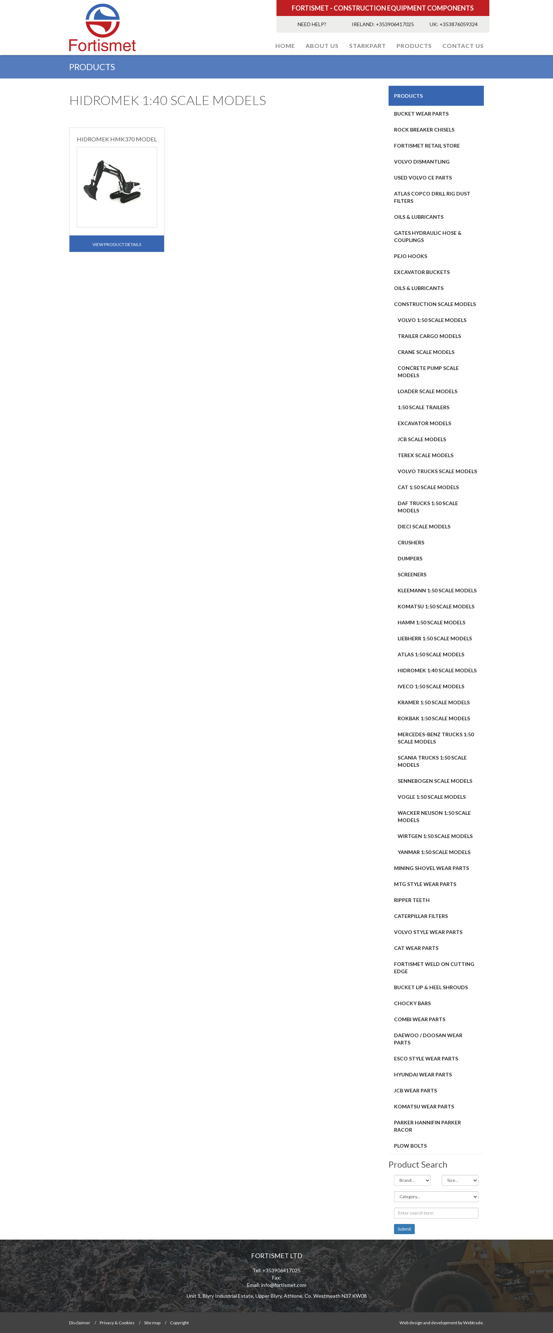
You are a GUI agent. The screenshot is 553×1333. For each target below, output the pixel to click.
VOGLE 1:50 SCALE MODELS (432, 797)
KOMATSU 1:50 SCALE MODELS (436, 606)
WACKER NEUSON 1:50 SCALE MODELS (434, 816)
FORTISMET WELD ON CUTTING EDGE (434, 967)
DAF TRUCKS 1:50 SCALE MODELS (428, 507)
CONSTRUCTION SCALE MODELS (435, 304)
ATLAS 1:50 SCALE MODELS (431, 654)
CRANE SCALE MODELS (426, 352)
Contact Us (463, 45)
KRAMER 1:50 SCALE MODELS (434, 702)
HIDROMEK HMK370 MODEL (117, 139)
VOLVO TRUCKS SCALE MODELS (437, 471)
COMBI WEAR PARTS (419, 1019)
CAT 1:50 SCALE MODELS (428, 487)
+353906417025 (395, 24)
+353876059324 (458, 24)
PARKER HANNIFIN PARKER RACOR (427, 1126)
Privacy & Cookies (117, 1322)
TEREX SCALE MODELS (425, 455)
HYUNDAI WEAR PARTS (423, 1074)
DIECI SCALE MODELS (424, 526)
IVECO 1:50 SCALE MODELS (431, 686)
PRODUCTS (414, 45)
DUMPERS (410, 558)
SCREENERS (412, 574)
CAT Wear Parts (416, 948)
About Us (322, 45)
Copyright (179, 1322)
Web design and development (428, 1322)
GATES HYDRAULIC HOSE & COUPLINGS (428, 236)
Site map (152, 1322)
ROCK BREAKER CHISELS (424, 129)
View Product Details (116, 244)
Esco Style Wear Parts (426, 1058)
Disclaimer (79, 1322)
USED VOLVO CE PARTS (423, 177)
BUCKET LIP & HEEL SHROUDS (431, 987)
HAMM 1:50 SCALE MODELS (431, 622)
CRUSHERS (411, 542)
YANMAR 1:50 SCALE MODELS (434, 852)
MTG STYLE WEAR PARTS (425, 884)
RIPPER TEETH (412, 900)
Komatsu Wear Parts (424, 1106)
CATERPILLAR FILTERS (421, 916)
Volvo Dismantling (422, 161)
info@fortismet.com (283, 1285)
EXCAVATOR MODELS (424, 423)
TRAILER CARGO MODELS (429, 336)
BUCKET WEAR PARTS (421, 113)
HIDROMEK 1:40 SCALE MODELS (437, 670)
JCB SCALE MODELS (422, 439)
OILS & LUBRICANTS (418, 217)
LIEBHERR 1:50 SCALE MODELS (435, 638)
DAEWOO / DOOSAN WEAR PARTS (428, 1039)
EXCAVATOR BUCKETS (422, 272)
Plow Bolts (410, 1146)
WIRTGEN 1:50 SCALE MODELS (435, 836)
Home (285, 45)
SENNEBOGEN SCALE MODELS (435, 781)
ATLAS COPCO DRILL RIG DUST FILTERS (432, 197)
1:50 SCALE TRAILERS (423, 407)
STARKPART (367, 45)
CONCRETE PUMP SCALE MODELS (428, 371)
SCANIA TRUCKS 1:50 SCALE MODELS (432, 761)
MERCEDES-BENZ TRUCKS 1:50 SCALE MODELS (436, 738)
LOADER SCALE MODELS (427, 391)
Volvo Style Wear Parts (428, 932)
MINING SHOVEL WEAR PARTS (431, 868)
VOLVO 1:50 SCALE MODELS (432, 320)
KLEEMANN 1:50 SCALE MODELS (437, 590)
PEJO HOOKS (410, 256)
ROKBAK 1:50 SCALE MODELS (434, 718)
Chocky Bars (412, 1003)
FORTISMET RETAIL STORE (427, 145)
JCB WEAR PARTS (415, 1090)
